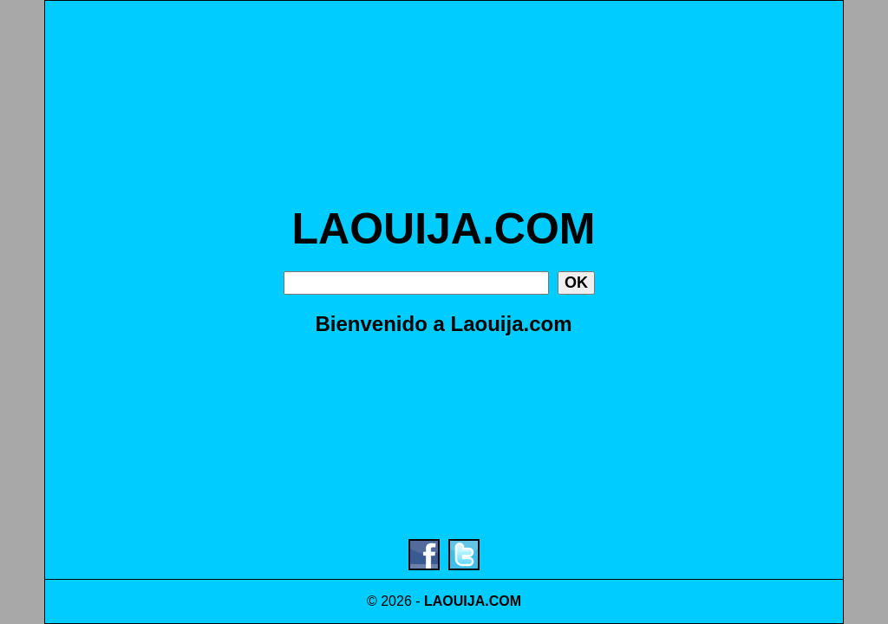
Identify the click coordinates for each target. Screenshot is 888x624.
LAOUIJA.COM (444, 229)
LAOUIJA (454, 601)
